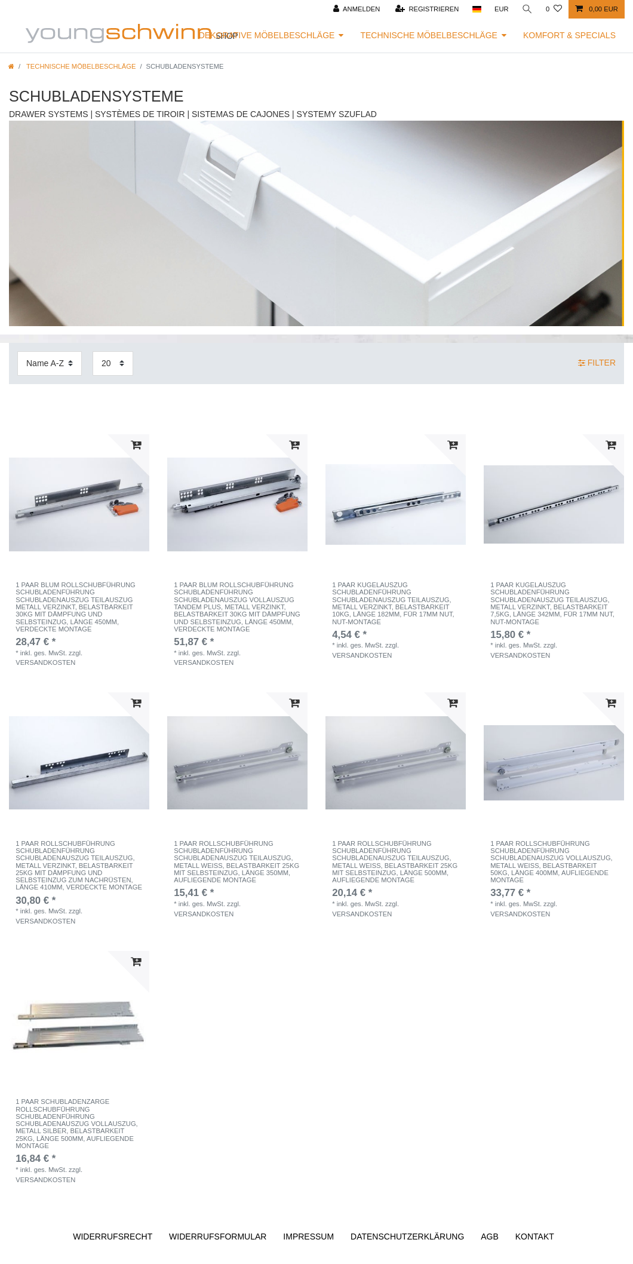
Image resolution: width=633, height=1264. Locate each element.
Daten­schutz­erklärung (407, 1236)
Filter (597, 362)
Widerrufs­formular (217, 1236)
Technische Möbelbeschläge (428, 35)
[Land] (476, 9)
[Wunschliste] (554, 9)
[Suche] (527, 9)
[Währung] (501, 9)
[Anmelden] (357, 9)
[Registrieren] (427, 9)
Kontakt (534, 1236)
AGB (490, 1236)
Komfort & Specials (569, 35)
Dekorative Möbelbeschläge (267, 35)
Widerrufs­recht (112, 1236)
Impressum (308, 1236)
